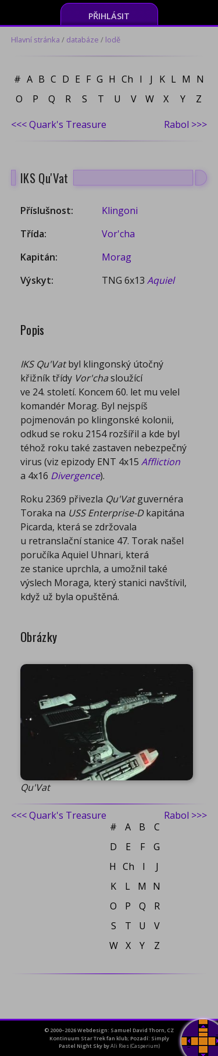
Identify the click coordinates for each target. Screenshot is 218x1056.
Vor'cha (118, 233)
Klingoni (120, 210)
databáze (82, 39)
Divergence (75, 475)
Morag (116, 257)
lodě (112, 39)
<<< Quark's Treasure (58, 124)
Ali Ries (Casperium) (135, 1046)
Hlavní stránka (35, 39)
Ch (127, 79)
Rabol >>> (185, 124)
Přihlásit (109, 16)
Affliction (160, 461)
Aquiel (160, 280)
